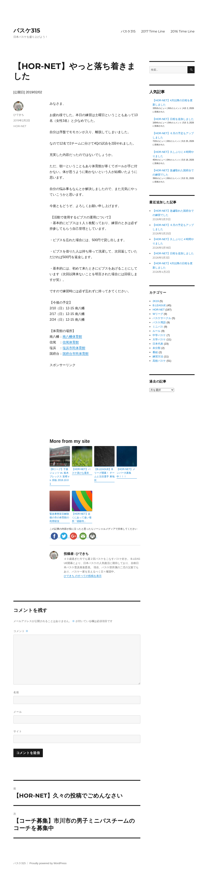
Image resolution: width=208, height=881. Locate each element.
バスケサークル (162, 318)
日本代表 (158, 343)
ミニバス (158, 326)
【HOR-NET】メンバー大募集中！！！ (126, 473)
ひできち (18, 114)
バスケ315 (26, 30)
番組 (155, 352)
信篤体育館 (71, 342)
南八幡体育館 (72, 336)
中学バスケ (159, 335)
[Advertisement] (84, 402)
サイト (17, 731)
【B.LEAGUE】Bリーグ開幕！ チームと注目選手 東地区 (104, 475)
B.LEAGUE (159, 305)
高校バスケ (159, 360)
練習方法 (158, 356)
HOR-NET (19, 126)
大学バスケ (159, 339)
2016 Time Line (183, 31)
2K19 (156, 301)
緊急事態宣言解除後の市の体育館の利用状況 (59, 517)
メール (17, 711)
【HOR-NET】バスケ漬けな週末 (81, 471)
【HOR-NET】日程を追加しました (173, 119)
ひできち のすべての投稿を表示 (83, 575)
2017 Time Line (153, 31)
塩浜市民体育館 (74, 348)
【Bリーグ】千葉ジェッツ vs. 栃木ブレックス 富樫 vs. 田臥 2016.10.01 (59, 476)
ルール (156, 330)
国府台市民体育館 (76, 353)
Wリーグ (158, 313)
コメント (20, 631)
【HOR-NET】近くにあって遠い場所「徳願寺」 (81, 517)
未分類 (156, 347)
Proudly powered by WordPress (48, 863)
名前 (16, 692)
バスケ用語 (159, 322)
